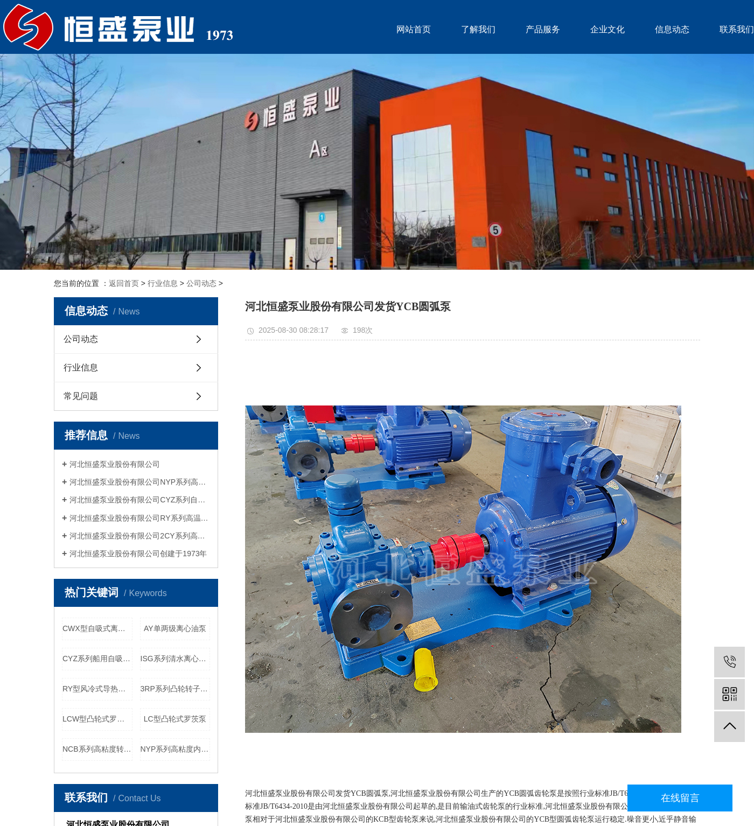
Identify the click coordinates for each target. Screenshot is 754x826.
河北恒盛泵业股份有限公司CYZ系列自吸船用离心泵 (139, 499)
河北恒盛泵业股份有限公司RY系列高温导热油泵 (139, 518)
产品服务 (543, 29)
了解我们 (478, 29)
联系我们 (737, 29)
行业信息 (163, 283)
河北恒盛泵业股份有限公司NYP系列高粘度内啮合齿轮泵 (139, 482)
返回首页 (124, 283)
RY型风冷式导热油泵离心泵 (97, 688)
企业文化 (607, 29)
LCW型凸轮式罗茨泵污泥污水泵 (97, 719)
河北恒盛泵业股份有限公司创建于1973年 (138, 553)
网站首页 (413, 29)
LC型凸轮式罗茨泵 (175, 719)
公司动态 (201, 283)
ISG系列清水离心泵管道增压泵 (176, 658)
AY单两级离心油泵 (175, 628)
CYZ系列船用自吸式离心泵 (97, 658)
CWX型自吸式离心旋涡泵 (97, 628)
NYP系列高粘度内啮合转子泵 (176, 749)
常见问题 (81, 396)
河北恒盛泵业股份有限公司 (114, 464)
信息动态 (672, 29)
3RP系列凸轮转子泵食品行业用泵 (176, 688)
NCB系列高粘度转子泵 (97, 749)
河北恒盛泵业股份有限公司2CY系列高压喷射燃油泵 (139, 535)
